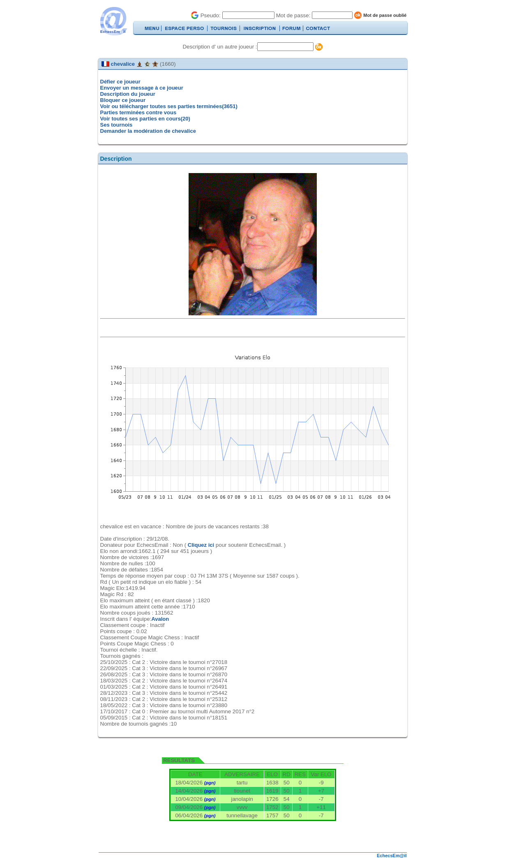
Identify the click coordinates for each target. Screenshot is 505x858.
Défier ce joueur (120, 82)
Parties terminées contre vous (138, 112)
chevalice (123, 64)
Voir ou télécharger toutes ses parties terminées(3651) (169, 106)
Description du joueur (127, 94)
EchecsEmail (113, 21)
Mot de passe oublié (384, 15)
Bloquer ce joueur (123, 100)
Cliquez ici (201, 545)
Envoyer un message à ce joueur (141, 88)
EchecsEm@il (391, 855)
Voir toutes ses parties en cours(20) (145, 119)
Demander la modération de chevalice (148, 131)
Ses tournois (116, 125)
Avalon (160, 619)
